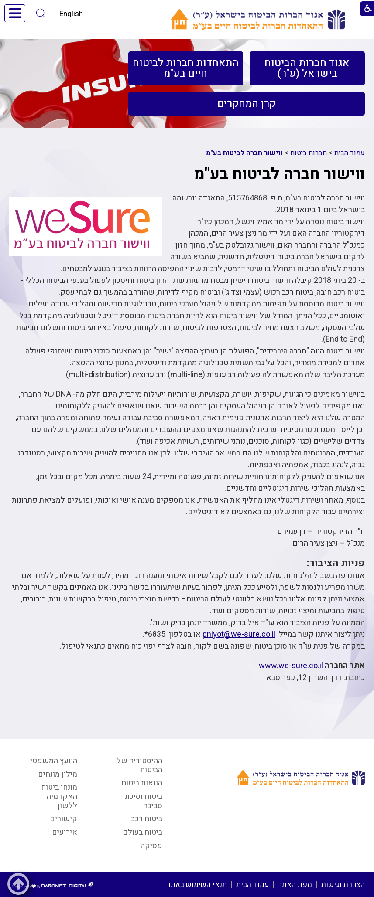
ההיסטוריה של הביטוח (139, 765)
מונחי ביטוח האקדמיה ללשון (59, 796)
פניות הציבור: (336, 563)
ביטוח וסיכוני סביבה (142, 801)
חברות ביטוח (308, 153)
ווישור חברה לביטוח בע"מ (244, 153)
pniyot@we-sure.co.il (238, 634)
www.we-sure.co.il (291, 666)
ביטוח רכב (146, 819)
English (71, 13)
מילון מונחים (57, 774)
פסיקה (151, 846)
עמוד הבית (349, 153)
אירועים (64, 832)
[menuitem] (307, 68)
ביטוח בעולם (142, 832)
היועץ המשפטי (53, 761)
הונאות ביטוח (141, 783)
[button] (41, 13)
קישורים (63, 819)
